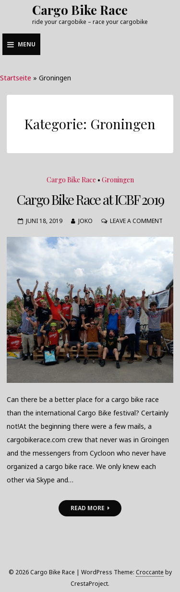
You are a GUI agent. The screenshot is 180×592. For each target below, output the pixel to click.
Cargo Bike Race (80, 9)
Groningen (118, 179)
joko (85, 221)
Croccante (150, 572)
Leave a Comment (136, 221)
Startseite (15, 77)
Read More (90, 508)
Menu (21, 44)
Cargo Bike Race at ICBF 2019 (90, 199)
